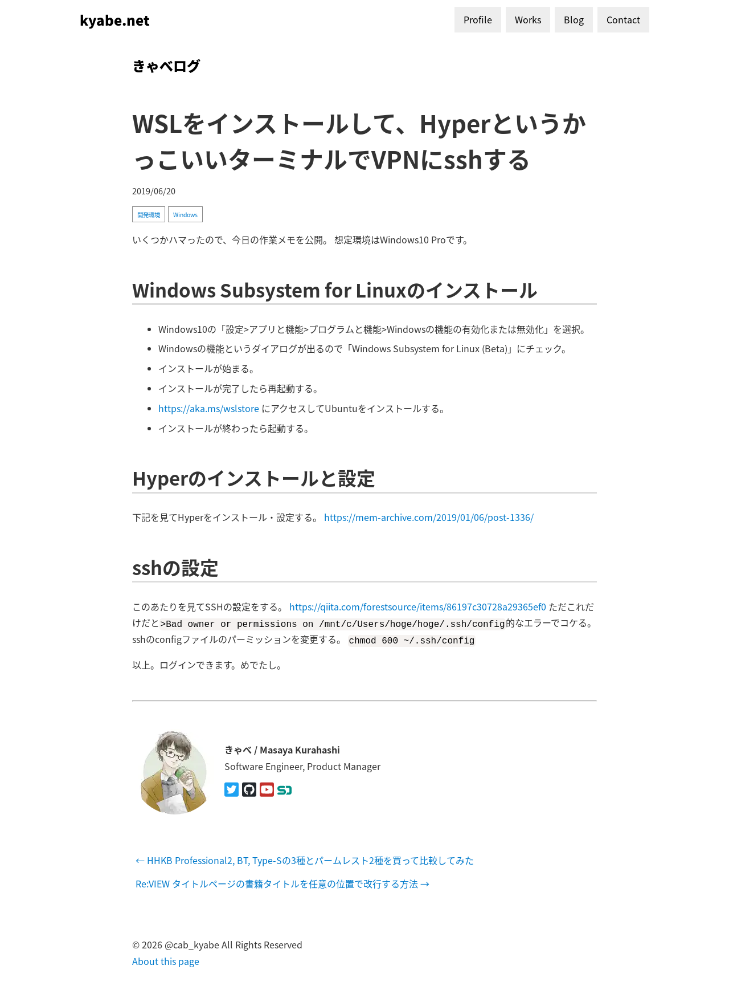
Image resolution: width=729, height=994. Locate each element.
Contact (623, 19)
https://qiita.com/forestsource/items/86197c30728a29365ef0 (417, 606)
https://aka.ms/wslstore (208, 408)
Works (528, 19)
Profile (478, 19)
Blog (574, 19)
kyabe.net (115, 20)
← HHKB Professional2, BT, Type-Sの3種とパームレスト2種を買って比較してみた (305, 860)
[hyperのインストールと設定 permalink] (126, 477)
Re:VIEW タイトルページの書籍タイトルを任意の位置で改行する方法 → (282, 883)
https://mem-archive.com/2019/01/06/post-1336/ (429, 517)
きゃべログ (166, 65)
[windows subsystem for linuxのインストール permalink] (126, 289)
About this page (165, 960)
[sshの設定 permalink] (126, 567)
